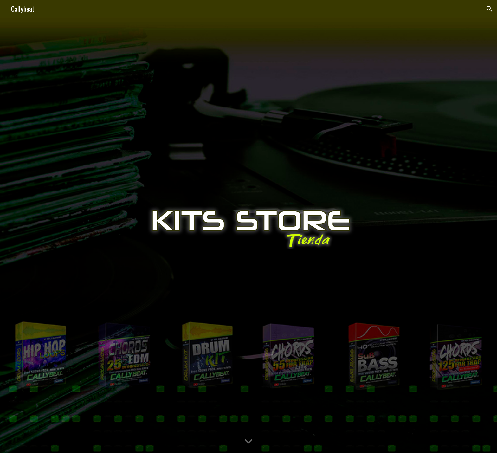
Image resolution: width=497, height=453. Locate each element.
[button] (489, 8)
